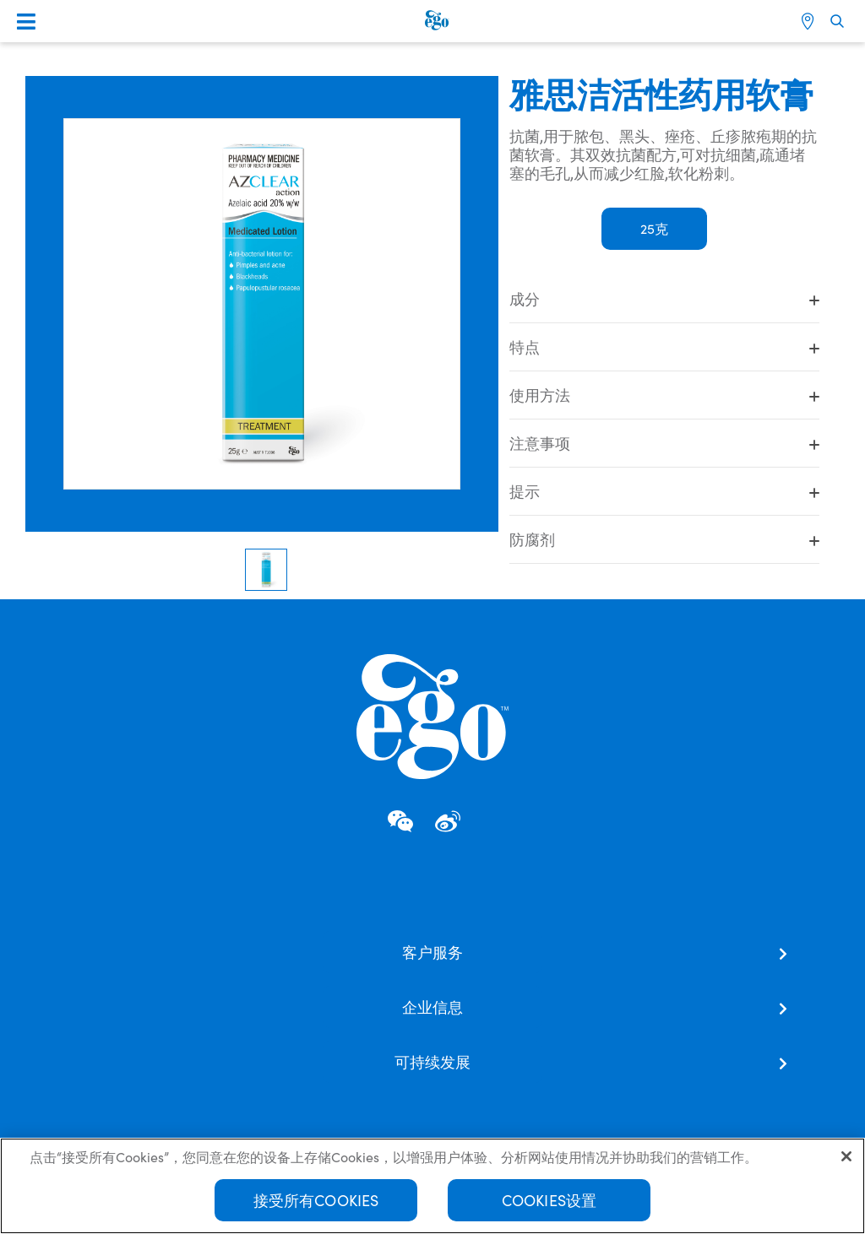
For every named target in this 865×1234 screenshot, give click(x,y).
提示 (664, 491)
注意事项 (664, 443)
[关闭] (846, 1158)
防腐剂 (664, 539)
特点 (664, 347)
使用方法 (664, 395)
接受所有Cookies (316, 1201)
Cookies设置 (549, 1201)
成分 (664, 299)
